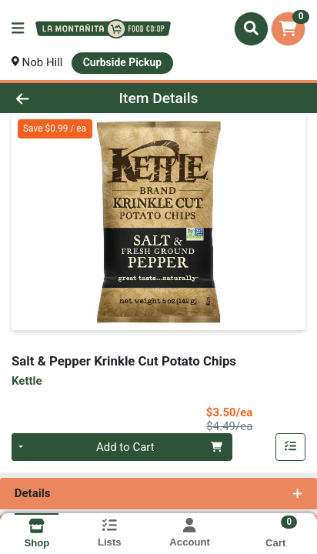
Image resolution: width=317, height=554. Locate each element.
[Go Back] (48, 98)
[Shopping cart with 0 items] (288, 29)
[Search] (251, 28)
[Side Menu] (18, 29)
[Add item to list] (290, 447)
